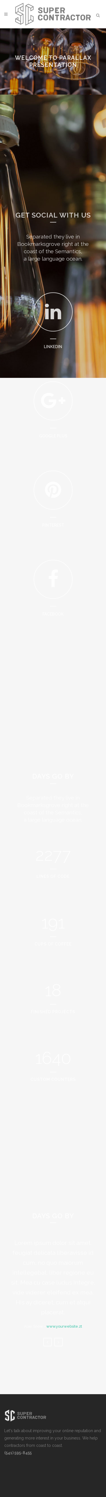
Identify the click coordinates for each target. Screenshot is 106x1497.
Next (58, 1357)
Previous (47, 1357)
